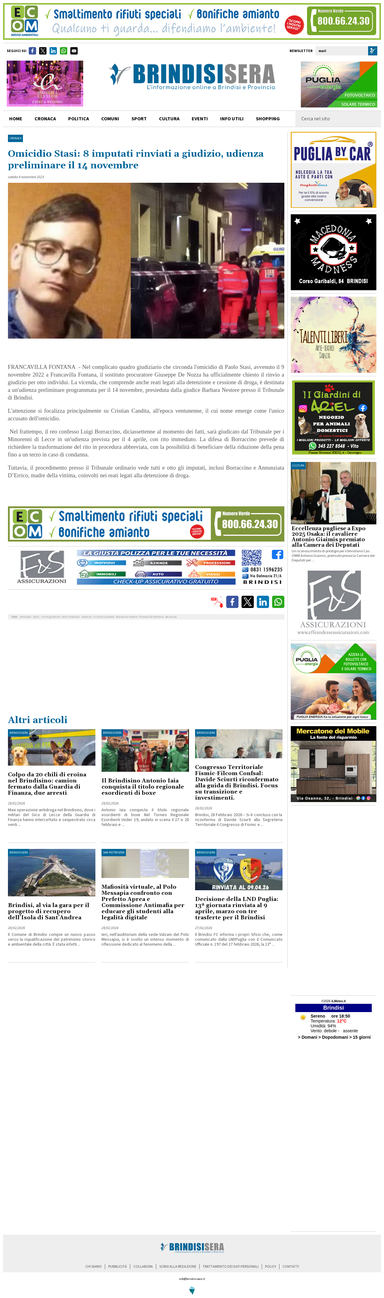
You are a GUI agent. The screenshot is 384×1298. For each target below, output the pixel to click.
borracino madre (126, 617)
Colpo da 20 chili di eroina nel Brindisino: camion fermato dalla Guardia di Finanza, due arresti (47, 784)
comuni (110, 118)
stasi (36, 617)
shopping (268, 118)
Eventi (200, 118)
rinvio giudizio (50, 617)
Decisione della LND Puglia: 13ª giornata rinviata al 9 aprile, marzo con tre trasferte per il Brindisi (237, 908)
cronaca (45, 118)
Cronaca (15, 138)
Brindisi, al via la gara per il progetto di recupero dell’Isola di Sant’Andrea (48, 911)
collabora (143, 1266)
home (15, 118)
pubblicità (117, 1266)
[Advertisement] (146, 668)
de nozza (171, 617)
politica (78, 118)
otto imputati (71, 617)
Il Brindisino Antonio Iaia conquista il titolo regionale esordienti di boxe (143, 787)
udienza (86, 617)
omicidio (25, 617)
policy (270, 1266)
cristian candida (103, 617)
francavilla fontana (151, 617)
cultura (169, 118)
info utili (232, 118)
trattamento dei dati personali (231, 1266)
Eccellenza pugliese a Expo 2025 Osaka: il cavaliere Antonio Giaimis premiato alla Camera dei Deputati (329, 537)
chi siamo (93, 1266)
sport (139, 118)
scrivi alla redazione (177, 1266)
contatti (290, 1266)
